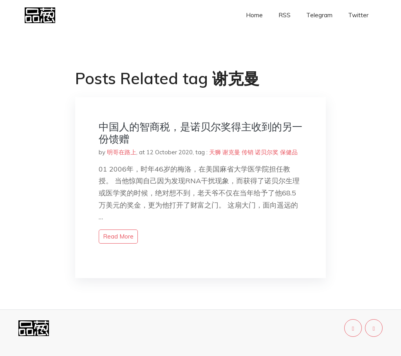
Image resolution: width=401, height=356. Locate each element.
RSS (284, 15)
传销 (247, 152)
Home (254, 15)
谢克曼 (231, 152)
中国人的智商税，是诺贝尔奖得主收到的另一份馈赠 (200, 132)
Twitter (358, 15)
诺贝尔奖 (266, 152)
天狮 (215, 152)
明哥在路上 (121, 152)
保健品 (289, 152)
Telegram (319, 15)
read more (118, 236)
